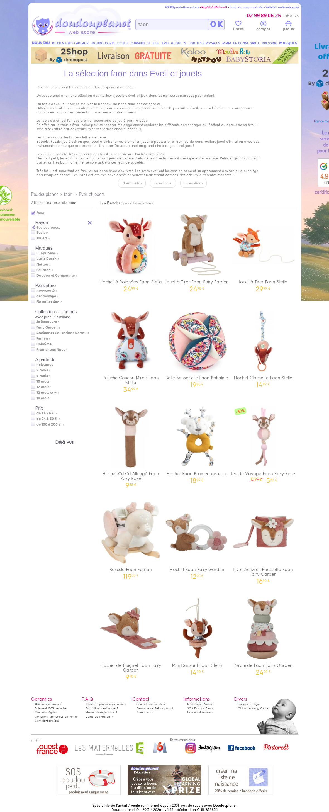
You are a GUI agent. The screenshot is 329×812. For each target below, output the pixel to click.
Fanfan (42, 338)
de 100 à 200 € (50, 424)
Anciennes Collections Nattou (61, 333)
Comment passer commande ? (106, 704)
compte (263, 26)
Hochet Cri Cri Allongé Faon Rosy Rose (131, 444)
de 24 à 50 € (48, 419)
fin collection (47, 302)
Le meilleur (163, 183)
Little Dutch (46, 259)
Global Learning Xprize (253, 708)
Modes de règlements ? (101, 712)
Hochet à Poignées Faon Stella (131, 250)
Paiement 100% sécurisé (51, 708)
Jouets (41, 238)
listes (238, 26)
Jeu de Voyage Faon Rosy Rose (263, 442)
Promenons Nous (50, 349)
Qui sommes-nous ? (48, 704)
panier (288, 26)
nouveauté (45, 290)
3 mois (42, 370)
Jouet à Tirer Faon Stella (263, 250)
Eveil (40, 232)
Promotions (193, 183)
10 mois (42, 381)
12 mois (42, 387)
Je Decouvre (46, 322)
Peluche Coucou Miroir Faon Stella (131, 348)
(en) (56, 720)
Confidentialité (44, 720)
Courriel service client (151, 704)
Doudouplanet (44, 194)
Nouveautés (132, 183)
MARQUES (288, 43)
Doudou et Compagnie (55, 275)
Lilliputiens (46, 253)
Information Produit (200, 704)
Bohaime (44, 344)
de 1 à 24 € (46, 413)
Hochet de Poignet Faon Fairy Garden (131, 636)
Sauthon (43, 270)
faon (68, 194)
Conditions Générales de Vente (56, 716)
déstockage (46, 296)
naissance (44, 365)
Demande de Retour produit (155, 708)
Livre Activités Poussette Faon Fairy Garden (263, 540)
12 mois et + (46, 392)
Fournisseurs (144, 712)
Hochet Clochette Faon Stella (263, 346)
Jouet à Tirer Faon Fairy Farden (197, 250)
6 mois (42, 376)
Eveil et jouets (92, 194)
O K (216, 25)
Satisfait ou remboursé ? (102, 708)
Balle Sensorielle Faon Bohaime (197, 346)
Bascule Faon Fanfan (131, 538)
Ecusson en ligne (249, 704)
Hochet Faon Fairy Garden (197, 538)
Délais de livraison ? (99, 716)
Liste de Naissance (200, 712)
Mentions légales (46, 712)
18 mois (42, 398)
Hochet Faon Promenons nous (197, 442)
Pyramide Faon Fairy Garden (263, 634)
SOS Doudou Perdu (200, 708)
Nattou (42, 264)
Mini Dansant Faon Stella (197, 634)
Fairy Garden (47, 327)
